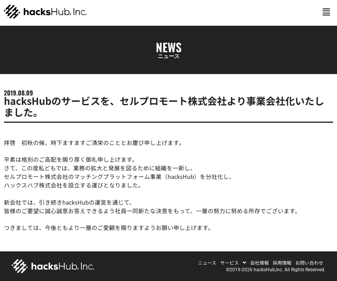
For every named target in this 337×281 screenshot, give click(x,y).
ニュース (207, 262)
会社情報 (259, 262)
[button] (326, 11)
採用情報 (282, 262)
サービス (233, 262)
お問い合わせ (309, 262)
